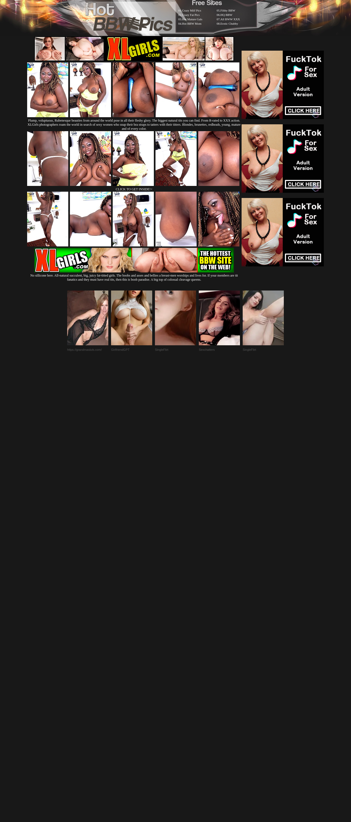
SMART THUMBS (185, 689)
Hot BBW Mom (192, 23)
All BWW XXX (230, 19)
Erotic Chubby (229, 23)
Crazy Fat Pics (191, 14)
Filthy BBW (227, 10)
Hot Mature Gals (192, 19)
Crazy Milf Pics (191, 10)
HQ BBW (226, 14)
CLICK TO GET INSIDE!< (134, 189)
